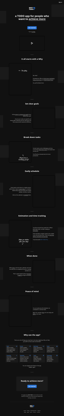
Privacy (34, 412)
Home (25, 410)
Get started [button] (32, 28)
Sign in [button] (60, 2)
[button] (32, 43)
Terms (31, 412)
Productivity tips (33, 410)
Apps (28, 412)
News (25, 412)
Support (38, 410)
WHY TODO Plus (44, 239)
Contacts (38, 412)
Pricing (28, 410)
